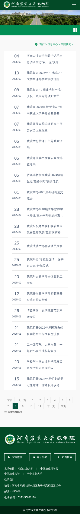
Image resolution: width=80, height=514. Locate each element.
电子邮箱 (40, 457)
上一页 (22, 400)
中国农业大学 (12, 473)
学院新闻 (66, 44)
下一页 (51, 406)
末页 (63, 406)
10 (30, 406)
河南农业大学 (25, 468)
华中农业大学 (34, 473)
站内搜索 (65, 457)
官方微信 (15, 457)
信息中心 (53, 44)
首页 (42, 44)
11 (39, 406)
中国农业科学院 (49, 468)
